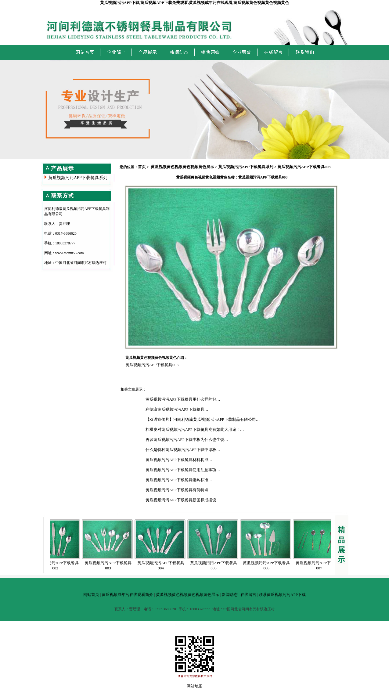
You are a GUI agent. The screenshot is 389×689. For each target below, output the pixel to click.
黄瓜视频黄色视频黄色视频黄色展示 (182, 166)
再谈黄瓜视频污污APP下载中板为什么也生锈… (187, 439)
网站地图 (195, 686)
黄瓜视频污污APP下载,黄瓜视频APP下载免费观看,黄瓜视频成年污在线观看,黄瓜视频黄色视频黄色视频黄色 (194, 2)
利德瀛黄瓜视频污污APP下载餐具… (177, 409)
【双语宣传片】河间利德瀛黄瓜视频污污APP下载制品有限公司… (203, 419)
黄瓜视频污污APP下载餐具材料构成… (179, 459)
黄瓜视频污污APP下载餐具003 (304, 166)
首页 (142, 166)
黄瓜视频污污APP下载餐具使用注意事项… (183, 469)
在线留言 (248, 594)
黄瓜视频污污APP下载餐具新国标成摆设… (183, 500)
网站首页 (91, 594)
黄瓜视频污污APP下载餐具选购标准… (179, 480)
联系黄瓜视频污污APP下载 (282, 594)
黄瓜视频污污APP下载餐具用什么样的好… (183, 399)
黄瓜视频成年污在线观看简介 (127, 594)
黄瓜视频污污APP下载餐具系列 (77, 177)
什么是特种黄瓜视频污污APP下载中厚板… (183, 449)
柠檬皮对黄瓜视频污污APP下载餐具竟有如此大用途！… (195, 429)
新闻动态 (230, 594)
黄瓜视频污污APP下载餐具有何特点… (179, 490)
